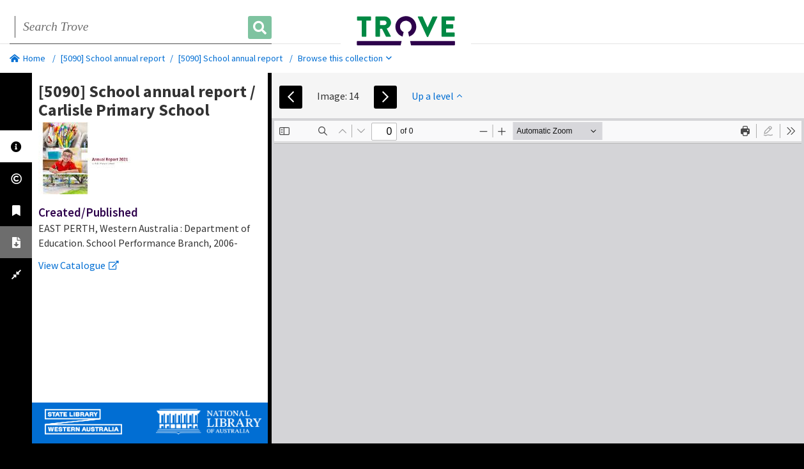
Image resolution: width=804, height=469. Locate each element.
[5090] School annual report (113, 58)
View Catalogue (78, 265)
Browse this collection (345, 58)
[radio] (768, 131)
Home (27, 58)
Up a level (437, 95)
